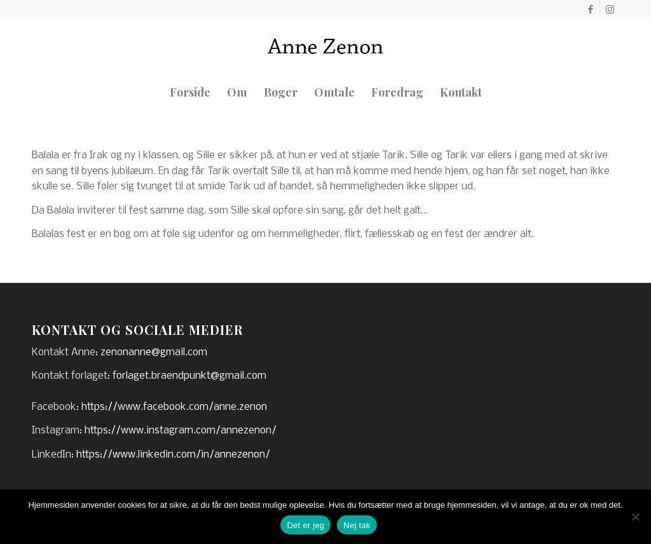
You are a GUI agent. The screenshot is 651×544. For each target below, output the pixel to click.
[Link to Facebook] (590, 9)
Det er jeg (305, 525)
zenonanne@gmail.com (153, 352)
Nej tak (356, 525)
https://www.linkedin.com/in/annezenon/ (173, 454)
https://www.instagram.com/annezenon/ (181, 430)
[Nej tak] (635, 516)
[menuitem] (190, 92)
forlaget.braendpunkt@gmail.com (189, 376)
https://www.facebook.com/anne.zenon (174, 407)
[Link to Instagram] (609, 9)
